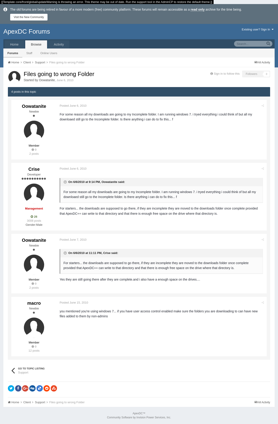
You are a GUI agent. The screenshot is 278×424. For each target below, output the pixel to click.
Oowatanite (47, 80)
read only (198, 9)
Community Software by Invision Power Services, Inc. (139, 417)
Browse (36, 44)
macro (34, 303)
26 (34, 216)
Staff (29, 53)
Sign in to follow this (227, 73)
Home (14, 44)
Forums (12, 53)
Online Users (48, 53)
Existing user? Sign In (257, 29)
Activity (59, 44)
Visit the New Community (29, 17)
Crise (34, 169)
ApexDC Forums (26, 31)
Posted (73, 105)
